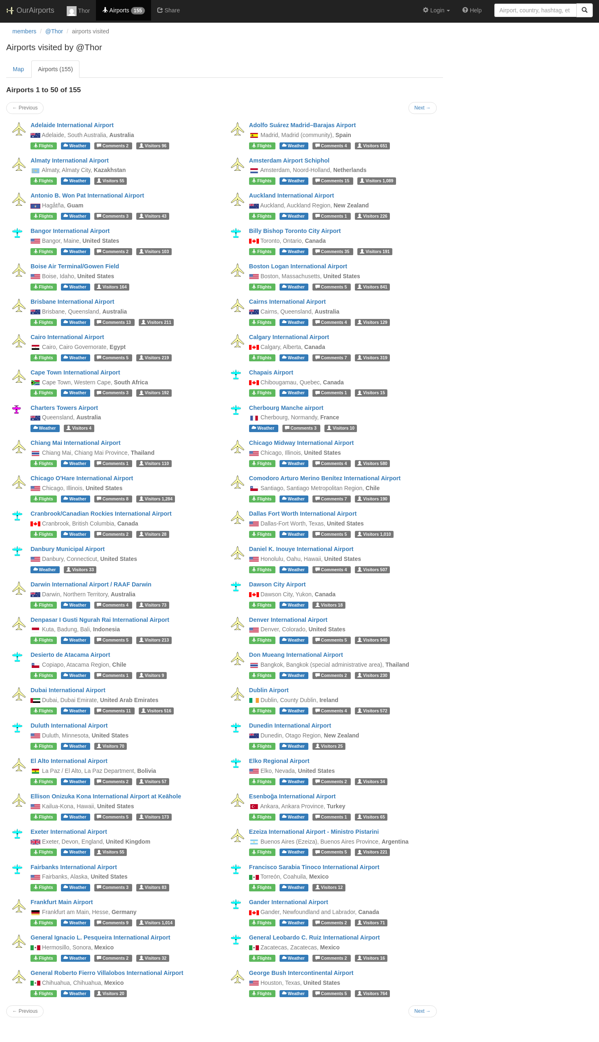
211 (156, 322)
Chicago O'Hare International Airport (81, 478)
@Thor (54, 31)
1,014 (155, 922)
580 (372, 463)
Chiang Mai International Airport (75, 443)
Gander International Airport (288, 902)
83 (153, 887)
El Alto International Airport (68, 761)
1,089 (376, 180)
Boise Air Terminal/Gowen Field (74, 266)
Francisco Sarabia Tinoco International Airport (314, 867)
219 (154, 357)
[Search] (584, 10)
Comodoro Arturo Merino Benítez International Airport (325, 478)
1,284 (155, 498)
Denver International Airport (288, 619)
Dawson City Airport (277, 584)
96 (153, 145)
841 (372, 286)
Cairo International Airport (67, 337)
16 (371, 958)
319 (372, 357)
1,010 (374, 534)
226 (372, 216)
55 (110, 180)
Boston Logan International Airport (298, 266)
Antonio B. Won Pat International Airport (87, 195)
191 (375, 251)
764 (372, 993)
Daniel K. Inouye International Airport (301, 549)
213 (154, 639)
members (24, 31)
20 (110, 993)
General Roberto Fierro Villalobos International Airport (106, 973)
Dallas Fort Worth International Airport (303, 513)
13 (114, 322)
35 (333, 251)
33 (80, 569)
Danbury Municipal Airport (67, 549)
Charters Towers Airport (64, 408)
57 (153, 781)
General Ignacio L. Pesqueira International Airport (100, 937)
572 (372, 710)
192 (154, 393)
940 (372, 639)
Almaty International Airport (69, 160)
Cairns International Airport (287, 301)
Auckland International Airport (291, 195)
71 (371, 922)
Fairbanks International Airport (73, 867)
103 (154, 251)
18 (329, 604)
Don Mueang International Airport (296, 654)
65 (371, 816)
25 (329, 746)
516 (156, 710)
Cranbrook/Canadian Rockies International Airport (101, 513)
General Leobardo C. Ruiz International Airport (314, 937)
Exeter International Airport (68, 831)
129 (372, 322)
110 (154, 463)
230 (372, 675)
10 (340, 428)
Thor (78, 11)
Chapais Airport (271, 372)
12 (329, 887)
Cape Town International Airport (75, 372)
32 (153, 958)
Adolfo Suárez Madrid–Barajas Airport (302, 125)
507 (372, 569)
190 (372, 498)
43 (153, 216)
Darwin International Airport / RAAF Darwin (90, 584)
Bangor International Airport (70, 231)
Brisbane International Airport (72, 301)
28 (153, 534)
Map (18, 69)
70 (110, 746)
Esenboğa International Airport (292, 796)
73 (153, 604)
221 (372, 852)
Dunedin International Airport (290, 725)
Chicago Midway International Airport (301, 443)
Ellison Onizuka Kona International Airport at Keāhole (105, 796)
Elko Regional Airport (279, 761)
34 (371, 781)
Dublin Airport (269, 690)
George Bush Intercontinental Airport (301, 973)
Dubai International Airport (67, 690)
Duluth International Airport (68, 725)
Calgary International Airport (289, 337)
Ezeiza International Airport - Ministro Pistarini (314, 831)
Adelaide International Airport (72, 125)
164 (112, 286)
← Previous (24, 108)
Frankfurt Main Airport (61, 902)
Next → (423, 108)
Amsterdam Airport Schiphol (289, 160)
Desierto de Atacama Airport (70, 654)
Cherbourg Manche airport (286, 408)
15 (333, 180)
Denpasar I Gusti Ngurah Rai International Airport (99, 619)
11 (114, 710)
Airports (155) (55, 69)
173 (154, 816)
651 (372, 145)
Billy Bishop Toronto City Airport (295, 231)
